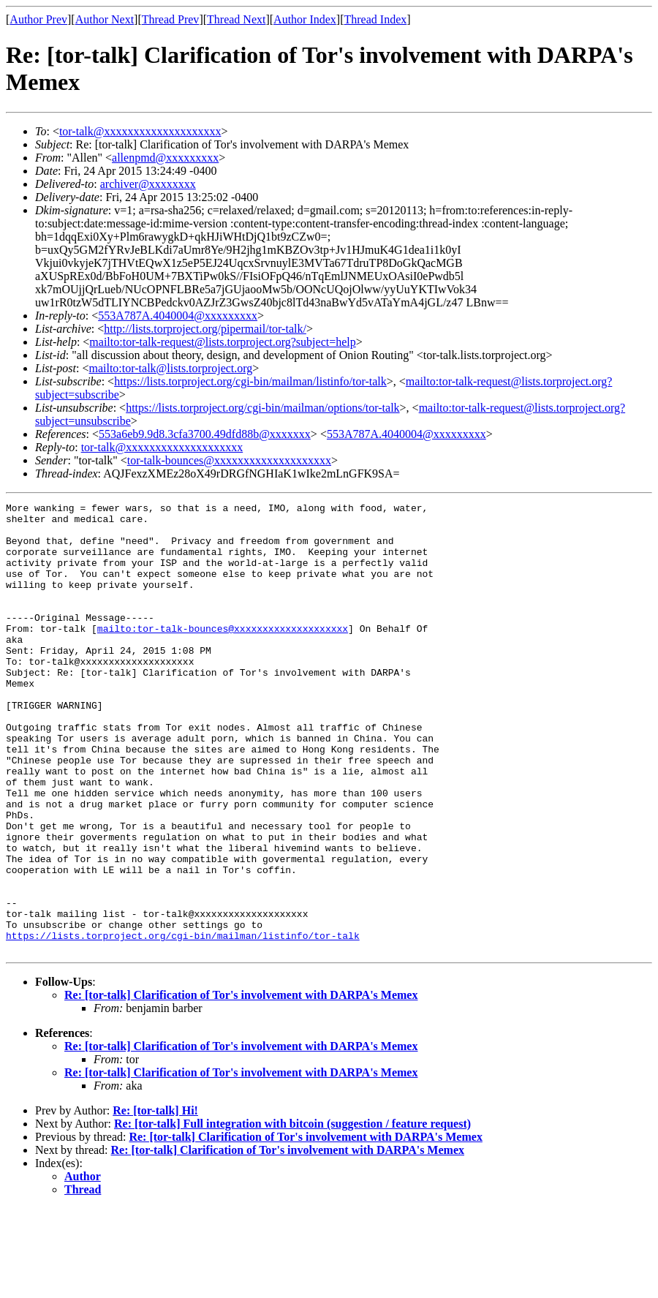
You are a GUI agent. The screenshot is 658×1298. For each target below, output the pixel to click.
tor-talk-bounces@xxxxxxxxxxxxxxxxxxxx (229, 460)
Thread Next (236, 19)
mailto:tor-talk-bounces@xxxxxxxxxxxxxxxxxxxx (222, 654)
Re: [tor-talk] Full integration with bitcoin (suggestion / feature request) (292, 1213)
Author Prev (38, 19)
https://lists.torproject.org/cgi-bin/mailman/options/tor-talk (262, 407)
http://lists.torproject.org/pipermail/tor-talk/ (205, 328)
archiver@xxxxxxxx (148, 184)
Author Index (304, 19)
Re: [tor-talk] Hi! (155, 1200)
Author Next (104, 19)
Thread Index (375, 19)
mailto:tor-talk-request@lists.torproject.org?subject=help (222, 342)
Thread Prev (171, 19)
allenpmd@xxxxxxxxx (165, 157)
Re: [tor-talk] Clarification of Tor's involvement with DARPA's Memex (240, 1085)
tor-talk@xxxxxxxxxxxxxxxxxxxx (140, 131)
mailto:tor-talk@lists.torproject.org (170, 368)
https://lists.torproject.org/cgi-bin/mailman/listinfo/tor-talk (250, 381)
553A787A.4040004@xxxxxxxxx (177, 315)
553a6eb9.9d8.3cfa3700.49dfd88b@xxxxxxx (205, 434)
